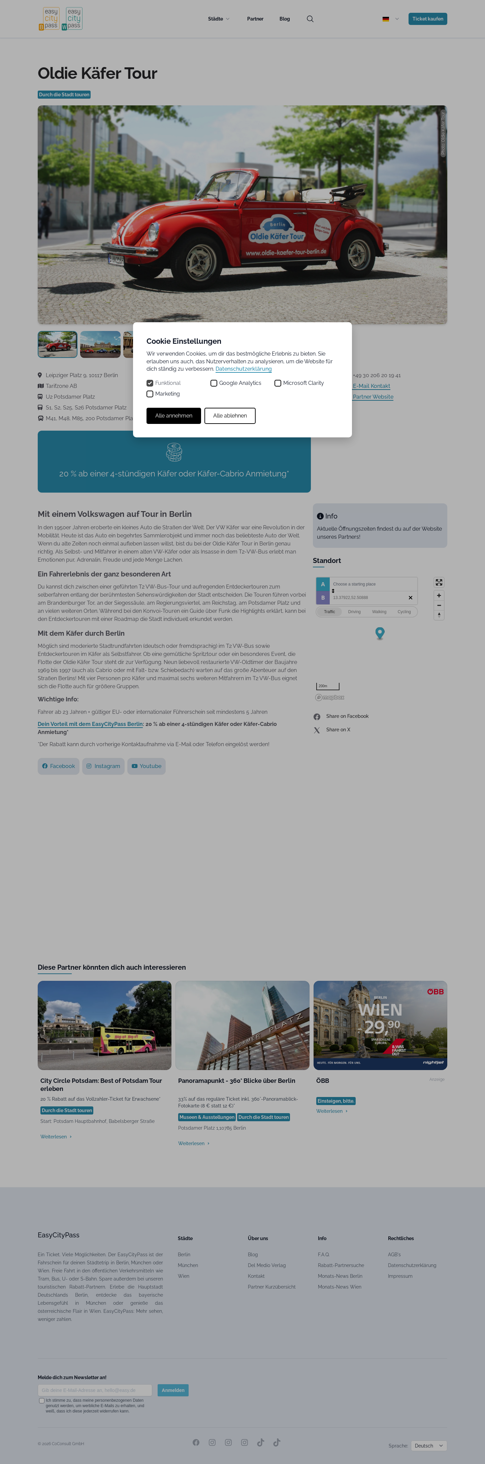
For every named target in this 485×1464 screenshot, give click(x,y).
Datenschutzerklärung (244, 369)
